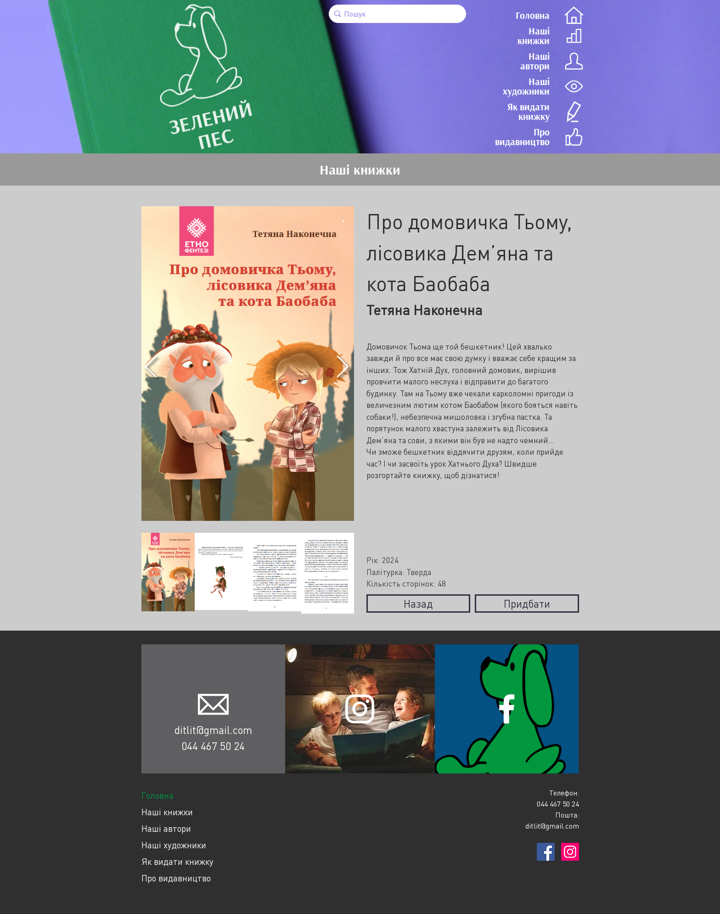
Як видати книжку (177, 861)
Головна (157, 795)
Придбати (527, 603)
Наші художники (173, 845)
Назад (418, 603)
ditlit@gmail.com (213, 729)
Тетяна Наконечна (424, 309)
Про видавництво (176, 878)
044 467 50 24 (213, 745)
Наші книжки (167, 812)
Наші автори (166, 828)
